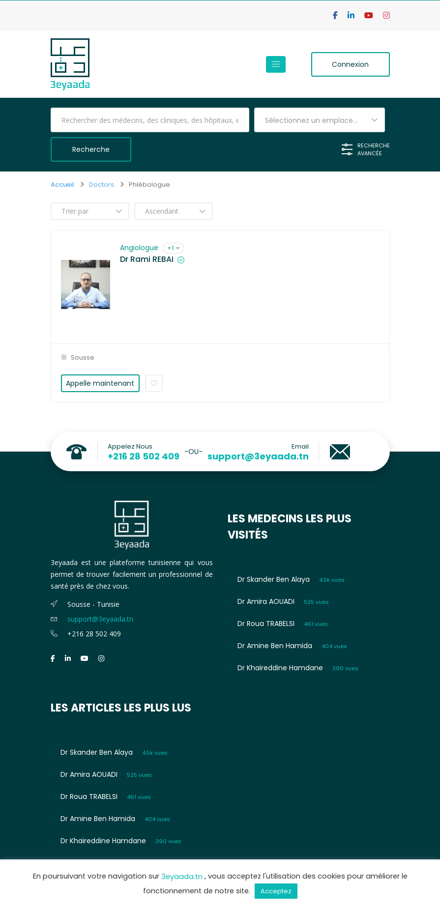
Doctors (101, 184)
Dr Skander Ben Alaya (273, 579)
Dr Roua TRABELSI (265, 623)
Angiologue (139, 248)
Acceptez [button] (276, 891)
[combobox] (319, 120)
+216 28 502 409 (143, 456)
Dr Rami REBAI (147, 259)
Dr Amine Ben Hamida (274, 646)
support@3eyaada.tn (258, 456)
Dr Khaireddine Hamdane (280, 668)
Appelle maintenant (100, 383)
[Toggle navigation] (276, 64)
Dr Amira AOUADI (265, 601)
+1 (173, 248)
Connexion (350, 64)
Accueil (62, 184)
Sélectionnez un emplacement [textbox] (318, 120)
